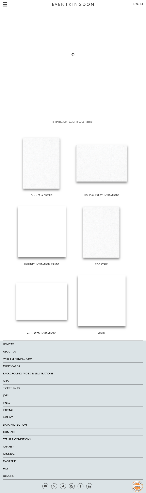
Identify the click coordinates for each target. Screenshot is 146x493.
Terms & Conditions (17, 439)
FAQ (5, 468)
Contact (9, 432)
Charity (8, 446)
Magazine (9, 461)
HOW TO (8, 344)
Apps (6, 380)
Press (6, 402)
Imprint (8, 417)
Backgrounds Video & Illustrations (28, 373)
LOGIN (138, 4)
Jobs (6, 395)
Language (10, 453)
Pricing (8, 410)
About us (9, 351)
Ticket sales (11, 388)
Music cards (11, 366)
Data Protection (15, 424)
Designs (8, 475)
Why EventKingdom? (17, 358)
